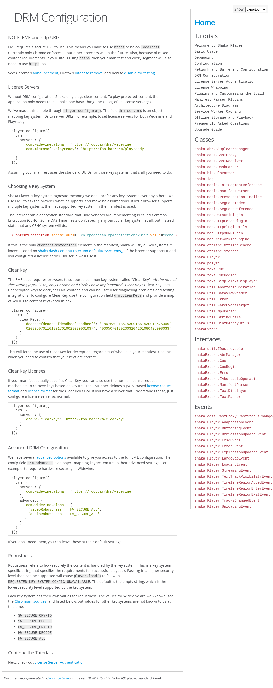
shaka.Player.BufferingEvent (223, 428)
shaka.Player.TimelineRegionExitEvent (232, 494)
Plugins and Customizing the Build (229, 93)
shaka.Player (207, 257)
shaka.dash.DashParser (217, 167)
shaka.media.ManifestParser (222, 191)
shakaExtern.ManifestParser (222, 384)
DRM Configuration (212, 75)
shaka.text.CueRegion (216, 275)
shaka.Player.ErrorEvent (219, 446)
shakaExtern (206, 329)
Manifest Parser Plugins (219, 99)
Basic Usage (206, 51)
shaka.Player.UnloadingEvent (223, 506)
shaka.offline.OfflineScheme (223, 245)
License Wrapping (211, 87)
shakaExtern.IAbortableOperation (227, 378)
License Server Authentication (60, 655)
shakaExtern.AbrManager (218, 354)
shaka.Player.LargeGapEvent (222, 458)
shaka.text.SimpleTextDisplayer (226, 281)
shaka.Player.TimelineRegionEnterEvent (233, 488)
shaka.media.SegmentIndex (220, 203)
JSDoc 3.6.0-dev (58, 671)
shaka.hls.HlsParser (215, 173)
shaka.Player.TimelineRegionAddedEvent (233, 482)
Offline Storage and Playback (224, 117)
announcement (45, 71)
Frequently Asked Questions (222, 123)
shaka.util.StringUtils (218, 317)
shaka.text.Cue (209, 269)
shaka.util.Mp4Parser (216, 311)
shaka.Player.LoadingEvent (221, 464)
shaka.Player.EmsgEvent (218, 440)
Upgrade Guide (208, 129)
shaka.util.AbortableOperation (225, 287)
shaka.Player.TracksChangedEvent (227, 500)
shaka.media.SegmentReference (224, 209)
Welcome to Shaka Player (219, 45)
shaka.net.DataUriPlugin (219, 215)
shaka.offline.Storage (217, 251)
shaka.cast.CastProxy (216, 155)
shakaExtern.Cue (210, 360)
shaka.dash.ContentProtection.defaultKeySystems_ (80, 248)
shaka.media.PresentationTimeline (228, 197)
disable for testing (139, 71)
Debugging (204, 57)
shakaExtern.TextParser (218, 396)
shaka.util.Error (211, 299)
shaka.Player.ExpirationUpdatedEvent (231, 452)
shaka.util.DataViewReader (221, 293)
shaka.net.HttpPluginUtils (221, 227)
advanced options (51, 454)
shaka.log (204, 179)
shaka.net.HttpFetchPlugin (221, 221)
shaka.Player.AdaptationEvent (224, 422)
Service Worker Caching (218, 111)
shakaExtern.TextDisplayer (221, 390)
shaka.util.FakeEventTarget (222, 305)
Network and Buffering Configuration (231, 69)
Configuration (208, 63)
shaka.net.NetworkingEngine (222, 239)
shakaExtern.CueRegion (217, 366)
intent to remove (89, 71)
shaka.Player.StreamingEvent (223, 470)
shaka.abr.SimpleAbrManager (222, 149)
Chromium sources (30, 596)
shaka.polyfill (209, 263)
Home (205, 23)
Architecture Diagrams (217, 105)
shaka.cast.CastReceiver (219, 161)
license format (40, 388)
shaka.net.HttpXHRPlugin (219, 233)
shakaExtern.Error (212, 372)
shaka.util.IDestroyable (219, 348)
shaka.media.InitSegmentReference (228, 185)
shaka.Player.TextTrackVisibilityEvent (233, 476)
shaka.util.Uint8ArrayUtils (222, 323)
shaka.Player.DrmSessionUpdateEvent (230, 434)
